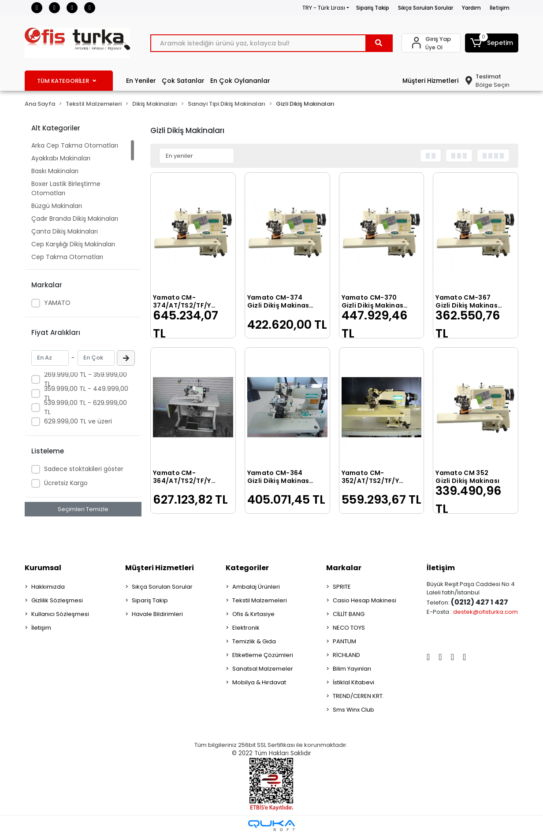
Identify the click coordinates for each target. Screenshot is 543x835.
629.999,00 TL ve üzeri (78, 421)
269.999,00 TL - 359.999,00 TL (85, 379)
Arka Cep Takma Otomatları (74, 145)
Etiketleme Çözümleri (262, 655)
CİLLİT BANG (348, 614)
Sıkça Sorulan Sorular (425, 7)
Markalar (343, 568)
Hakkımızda (48, 587)
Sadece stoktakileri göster (83, 468)
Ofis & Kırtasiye (253, 614)
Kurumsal (43, 568)
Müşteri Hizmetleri (430, 80)
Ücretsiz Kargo (66, 483)
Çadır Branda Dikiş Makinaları (74, 218)
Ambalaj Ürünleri (256, 587)
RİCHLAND (346, 655)
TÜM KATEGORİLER (66, 81)
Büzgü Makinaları (56, 205)
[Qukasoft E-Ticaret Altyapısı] (271, 825)
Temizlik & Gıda (254, 641)
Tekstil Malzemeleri (259, 600)
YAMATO (57, 302)
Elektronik (246, 627)
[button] (492, 42)
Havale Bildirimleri (157, 614)
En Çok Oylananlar (240, 80)
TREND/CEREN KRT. (358, 696)
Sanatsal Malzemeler (262, 668)
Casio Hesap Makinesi (364, 600)
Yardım (471, 7)
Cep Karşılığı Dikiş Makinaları (73, 244)
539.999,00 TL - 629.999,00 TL (85, 407)
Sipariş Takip (372, 7)
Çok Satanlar (183, 80)
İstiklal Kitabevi (353, 682)
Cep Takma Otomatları (67, 256)
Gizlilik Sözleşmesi (57, 600)
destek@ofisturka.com (485, 612)
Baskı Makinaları (54, 171)
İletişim (500, 7)
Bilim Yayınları (352, 668)
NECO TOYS (349, 627)
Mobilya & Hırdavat (259, 682)
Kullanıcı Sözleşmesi (60, 614)
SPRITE (342, 587)
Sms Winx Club (353, 709)
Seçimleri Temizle (83, 509)
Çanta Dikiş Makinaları (64, 231)
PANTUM (344, 641)
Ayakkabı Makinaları (60, 158)
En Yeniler (141, 80)
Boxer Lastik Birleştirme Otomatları (65, 188)
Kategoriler (247, 568)
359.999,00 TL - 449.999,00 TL (86, 393)
